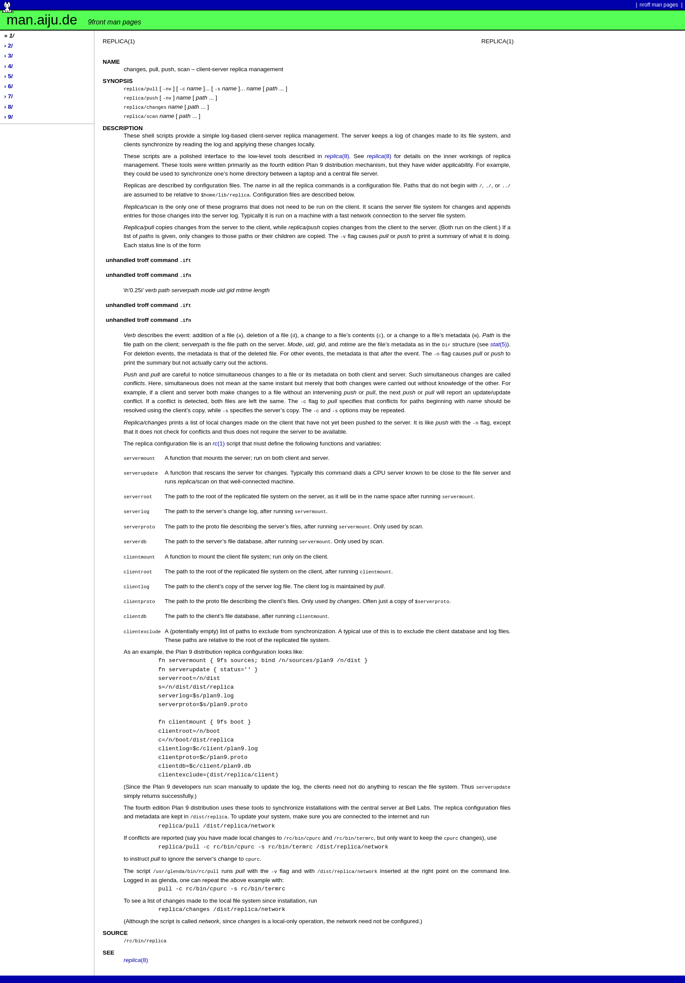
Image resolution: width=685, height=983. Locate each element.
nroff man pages (659, 5)
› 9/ (8, 117)
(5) (498, 339)
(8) (337, 154)
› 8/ (8, 106)
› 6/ (8, 86)
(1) (219, 436)
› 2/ (8, 45)
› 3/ (8, 55)
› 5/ (8, 76)
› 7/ (8, 96)
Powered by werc (28, 972)
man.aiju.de (74, 20)
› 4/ (8, 66)
